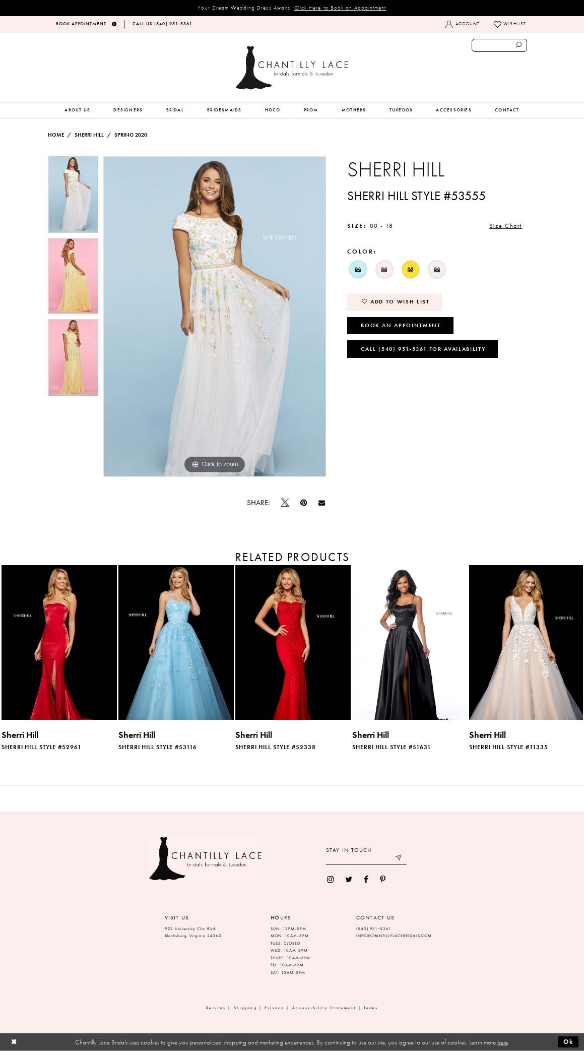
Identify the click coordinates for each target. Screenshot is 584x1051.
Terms (371, 1008)
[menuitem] (77, 110)
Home (56, 135)
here (502, 1042)
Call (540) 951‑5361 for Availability (423, 348)
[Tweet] (284, 503)
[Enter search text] (499, 45)
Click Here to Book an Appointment (340, 7)
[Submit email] (399, 858)
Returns (216, 1008)
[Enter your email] (366, 858)
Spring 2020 (130, 135)
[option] (73, 197)
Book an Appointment (400, 325)
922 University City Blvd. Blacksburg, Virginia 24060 (193, 932)
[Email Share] (322, 503)
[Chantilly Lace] (292, 68)
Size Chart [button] (505, 226)
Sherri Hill (89, 135)
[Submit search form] (519, 45)
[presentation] (59, 642)
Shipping (245, 1008)
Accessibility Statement (324, 1008)
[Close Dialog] (14, 1042)
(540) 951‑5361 (374, 929)
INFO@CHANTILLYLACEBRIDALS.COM (394, 936)
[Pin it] (303, 503)
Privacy (274, 1008)
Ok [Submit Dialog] (568, 1041)
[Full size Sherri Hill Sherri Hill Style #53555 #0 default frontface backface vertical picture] (215, 316)
